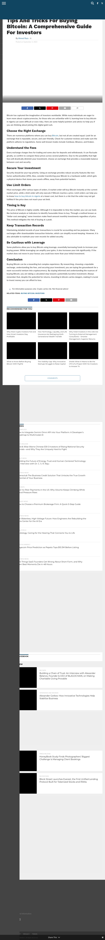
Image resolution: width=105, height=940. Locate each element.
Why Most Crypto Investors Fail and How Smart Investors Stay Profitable (21, 334)
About (8, 934)
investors (39, 293)
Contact (17, 934)
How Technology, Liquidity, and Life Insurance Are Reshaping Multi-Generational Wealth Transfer (52, 334)
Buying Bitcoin (27, 293)
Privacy (26, 934)
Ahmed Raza (23, 38)
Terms (34, 934)
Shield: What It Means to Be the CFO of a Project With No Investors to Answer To (83, 364)
